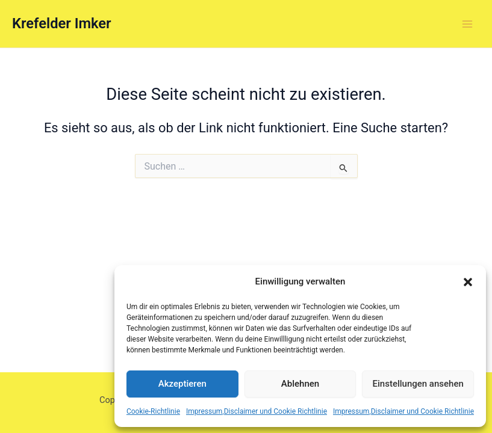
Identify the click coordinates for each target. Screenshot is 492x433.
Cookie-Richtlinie (153, 411)
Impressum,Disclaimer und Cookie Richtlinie (256, 411)
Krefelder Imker (61, 23)
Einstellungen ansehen (418, 383)
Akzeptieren (182, 383)
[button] (468, 282)
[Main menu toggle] (467, 24)
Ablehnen (300, 383)
